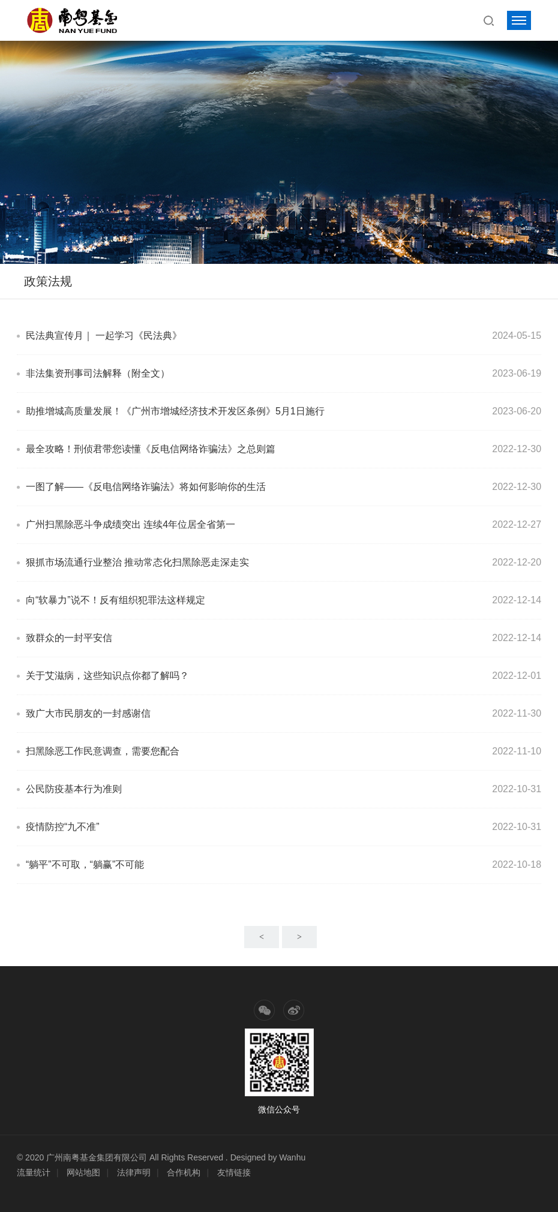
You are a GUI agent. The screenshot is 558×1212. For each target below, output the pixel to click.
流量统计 (33, 1172)
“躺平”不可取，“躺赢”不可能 (85, 864)
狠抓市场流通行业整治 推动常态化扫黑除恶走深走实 (137, 562)
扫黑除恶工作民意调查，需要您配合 (102, 751)
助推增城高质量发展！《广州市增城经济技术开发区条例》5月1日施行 (175, 411)
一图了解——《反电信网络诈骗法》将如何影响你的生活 (146, 487)
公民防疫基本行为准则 (74, 789)
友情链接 (234, 1172)
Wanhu (292, 1157)
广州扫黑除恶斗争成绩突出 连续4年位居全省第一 (130, 524)
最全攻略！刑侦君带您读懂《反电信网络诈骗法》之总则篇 (150, 449)
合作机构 (183, 1172)
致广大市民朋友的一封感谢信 (88, 713)
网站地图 (83, 1172)
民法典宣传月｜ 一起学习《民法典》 (104, 335)
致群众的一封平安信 (69, 638)
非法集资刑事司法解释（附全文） (98, 373)
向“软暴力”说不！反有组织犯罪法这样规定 (115, 600)
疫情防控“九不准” (63, 827)
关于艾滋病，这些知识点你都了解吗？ (107, 675)
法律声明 (134, 1172)
